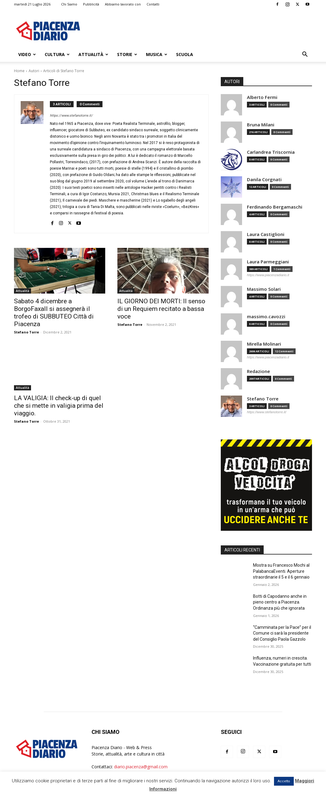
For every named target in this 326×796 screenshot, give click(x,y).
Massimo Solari (264, 289)
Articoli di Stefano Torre (63, 70)
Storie (127, 54)
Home (19, 70)
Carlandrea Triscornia (271, 152)
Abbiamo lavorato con (123, 4)
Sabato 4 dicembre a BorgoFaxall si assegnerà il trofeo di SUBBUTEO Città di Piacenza (54, 313)
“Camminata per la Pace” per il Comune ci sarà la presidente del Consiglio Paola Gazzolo (282, 633)
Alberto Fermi (262, 97)
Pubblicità (91, 4)
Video (27, 54)
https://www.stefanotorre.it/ (71, 116)
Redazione (258, 371)
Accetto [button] (284, 781)
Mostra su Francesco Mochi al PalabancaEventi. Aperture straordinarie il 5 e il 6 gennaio (281, 571)
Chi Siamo (69, 4)
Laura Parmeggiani (268, 262)
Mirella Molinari (264, 344)
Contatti (153, 4)
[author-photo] (35, 164)
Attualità (93, 54)
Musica (156, 54)
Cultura (57, 54)
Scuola (184, 54)
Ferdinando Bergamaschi (274, 207)
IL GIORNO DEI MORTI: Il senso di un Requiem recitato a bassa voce (161, 309)
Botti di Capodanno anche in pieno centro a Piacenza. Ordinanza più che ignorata (280, 602)
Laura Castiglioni (265, 234)
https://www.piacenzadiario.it (268, 275)
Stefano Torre (26, 332)
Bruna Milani (260, 125)
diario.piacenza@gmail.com (141, 767)
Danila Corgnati (264, 179)
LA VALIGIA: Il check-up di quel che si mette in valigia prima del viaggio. (58, 405)
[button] (304, 55)
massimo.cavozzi (266, 316)
